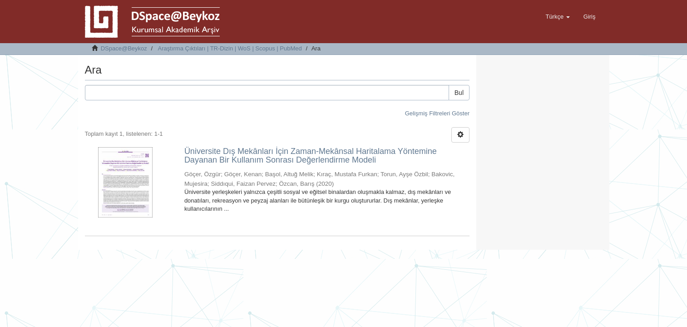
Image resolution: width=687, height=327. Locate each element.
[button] (557, 16)
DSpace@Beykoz (124, 48)
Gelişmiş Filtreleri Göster (437, 113)
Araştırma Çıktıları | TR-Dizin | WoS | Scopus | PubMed (230, 48)
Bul (459, 92)
